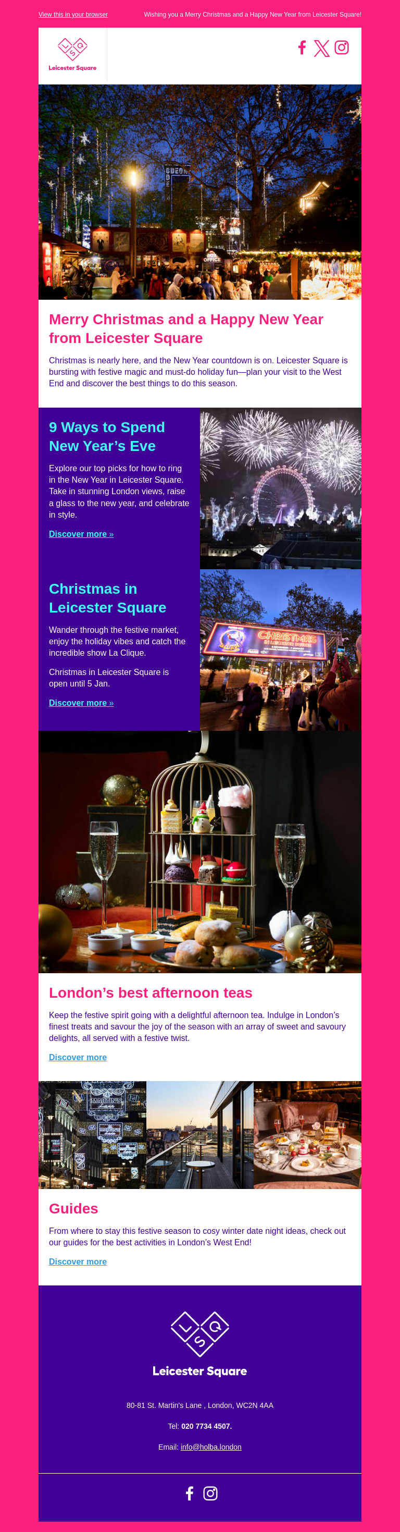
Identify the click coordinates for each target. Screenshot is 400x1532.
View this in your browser (73, 14)
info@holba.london (211, 1447)
